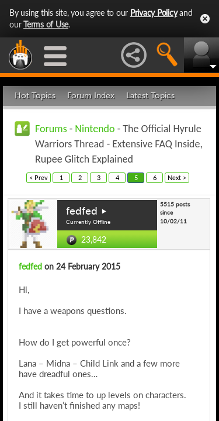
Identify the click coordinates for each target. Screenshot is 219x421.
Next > (177, 177)
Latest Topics (150, 96)
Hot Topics (35, 96)
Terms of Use (45, 24)
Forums (51, 128)
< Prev (38, 177)
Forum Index (90, 96)
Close (205, 18)
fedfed (82, 211)
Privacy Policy (154, 13)
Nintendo (94, 128)
